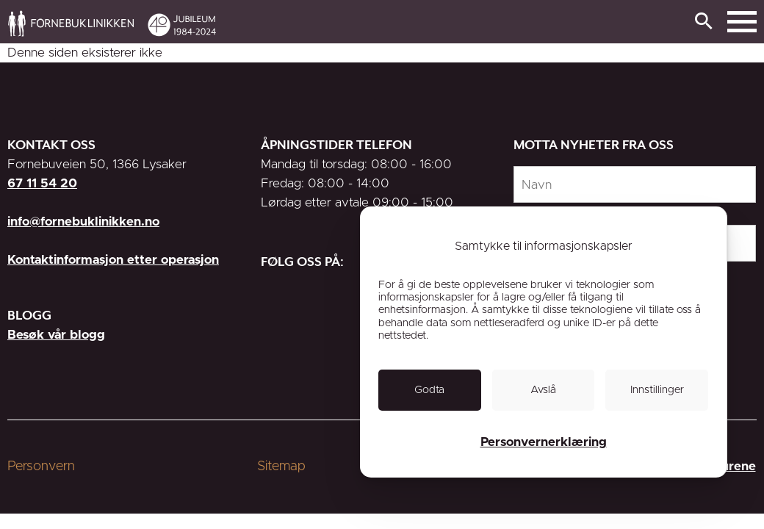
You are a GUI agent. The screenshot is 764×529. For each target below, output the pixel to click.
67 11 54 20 (42, 183)
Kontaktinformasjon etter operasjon (113, 259)
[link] (472, 23)
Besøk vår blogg (56, 334)
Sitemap (281, 466)
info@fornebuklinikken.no (83, 221)
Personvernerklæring (543, 442)
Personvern (41, 466)
